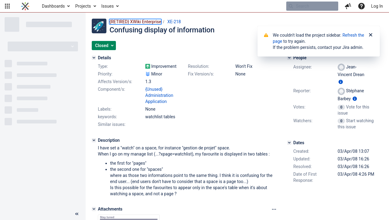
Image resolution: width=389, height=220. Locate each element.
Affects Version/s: (115, 81)
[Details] (94, 58)
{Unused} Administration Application (159, 95)
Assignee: (302, 66)
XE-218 (174, 21)
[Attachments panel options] (274, 209)
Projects (83, 6)
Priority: (105, 74)
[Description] (94, 140)
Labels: (104, 109)
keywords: (107, 116)
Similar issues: (111, 124)
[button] (7, 6)
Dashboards (53, 6)
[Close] (371, 35)
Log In (377, 6)
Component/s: (111, 89)
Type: (103, 66)
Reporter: (302, 90)
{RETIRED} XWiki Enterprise (135, 21)
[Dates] (289, 143)
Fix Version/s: (201, 74)
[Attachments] (94, 209)
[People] (289, 58)
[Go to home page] (25, 6)
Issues (107, 6)
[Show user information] (340, 81)
